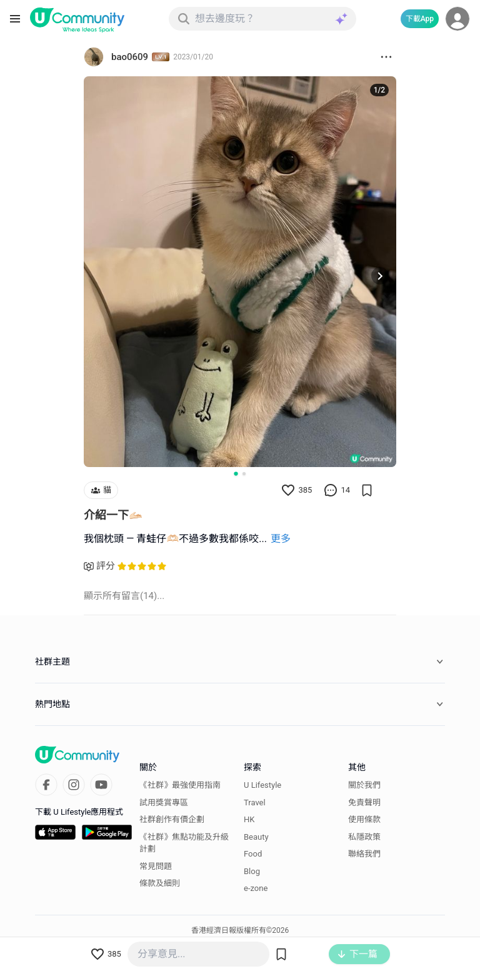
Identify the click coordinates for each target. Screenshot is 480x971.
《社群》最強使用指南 (180, 785)
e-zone (256, 888)
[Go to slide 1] (236, 473)
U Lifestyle (262, 785)
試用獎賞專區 (163, 802)
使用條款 (364, 819)
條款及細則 (159, 883)
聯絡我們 (364, 853)
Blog (252, 871)
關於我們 (364, 785)
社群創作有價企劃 (171, 819)
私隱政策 (364, 837)
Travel (255, 802)
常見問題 (155, 866)
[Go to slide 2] (244, 473)
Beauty (256, 837)
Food (253, 853)
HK (249, 819)
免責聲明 (364, 802)
